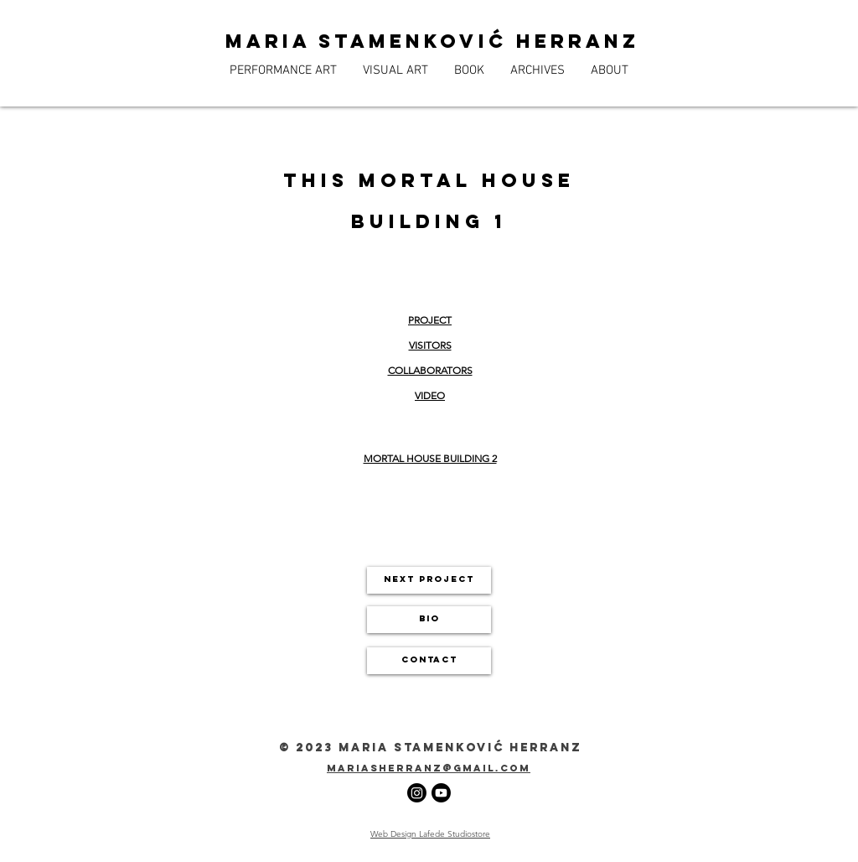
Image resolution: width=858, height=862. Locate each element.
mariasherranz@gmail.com (428, 768)
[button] (282, 70)
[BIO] (429, 619)
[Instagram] (416, 792)
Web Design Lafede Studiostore (430, 833)
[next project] (429, 580)
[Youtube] (441, 792)
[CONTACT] (429, 660)
